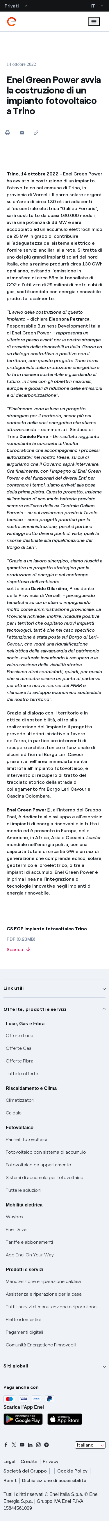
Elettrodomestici (23, 1319)
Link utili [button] (13, 988)
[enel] (11, 21)
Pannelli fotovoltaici (26, 1139)
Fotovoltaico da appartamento (38, 1165)
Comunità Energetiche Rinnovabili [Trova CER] (41, 1345)
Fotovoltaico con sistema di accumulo (46, 1152)
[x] (14, 1445)
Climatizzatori (20, 1100)
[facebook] (5, 1445)
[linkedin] (30, 1445)
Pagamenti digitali (24, 1332)
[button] (21, 132)
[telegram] (46, 1445)
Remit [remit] (10, 1480)
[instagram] (38, 1445)
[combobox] (90, 1445)
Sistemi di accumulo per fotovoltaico (44, 1177)
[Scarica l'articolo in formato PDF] (55, 950)
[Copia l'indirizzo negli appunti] (36, 132)
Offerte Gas (18, 1048)
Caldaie (14, 1113)
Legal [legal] (9, 1461)
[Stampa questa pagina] (7, 132)
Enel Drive (16, 1229)
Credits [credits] (29, 1461)
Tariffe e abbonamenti (29, 1242)
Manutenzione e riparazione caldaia (43, 1281)
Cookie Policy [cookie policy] (72, 1471)
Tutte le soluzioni (23, 1190)
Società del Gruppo (25, 1471)
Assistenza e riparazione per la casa (44, 1294)
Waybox (15, 1216)
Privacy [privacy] (50, 1461)
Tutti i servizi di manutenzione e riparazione (51, 1306)
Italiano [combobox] (85, 1445)
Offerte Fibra (19, 1061)
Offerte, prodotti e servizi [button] (34, 1009)
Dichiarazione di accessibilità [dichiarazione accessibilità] (54, 1480)
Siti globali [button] (15, 1366)
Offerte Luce (19, 1035)
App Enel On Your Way (30, 1255)
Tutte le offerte (22, 1073)
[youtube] (22, 1445)
